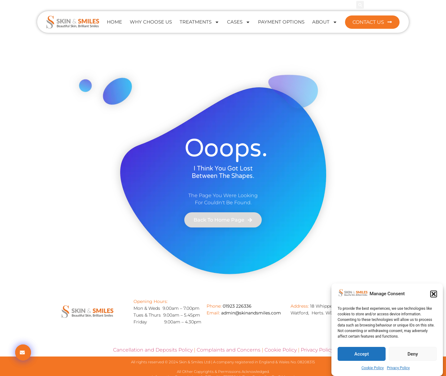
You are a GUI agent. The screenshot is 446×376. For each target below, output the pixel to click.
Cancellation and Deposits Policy (153, 350)
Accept (361, 354)
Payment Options (281, 22)
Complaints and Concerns (228, 350)
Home (114, 22)
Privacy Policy (398, 368)
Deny (413, 354)
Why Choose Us (151, 22)
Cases (238, 22)
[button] (434, 294)
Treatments (199, 22)
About (324, 22)
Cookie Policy (372, 368)
